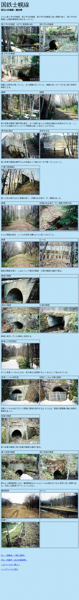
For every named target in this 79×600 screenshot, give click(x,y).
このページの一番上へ (10, 565)
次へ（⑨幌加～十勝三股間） (13, 555)
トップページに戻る (9, 569)
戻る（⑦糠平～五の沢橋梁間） (14, 560)
